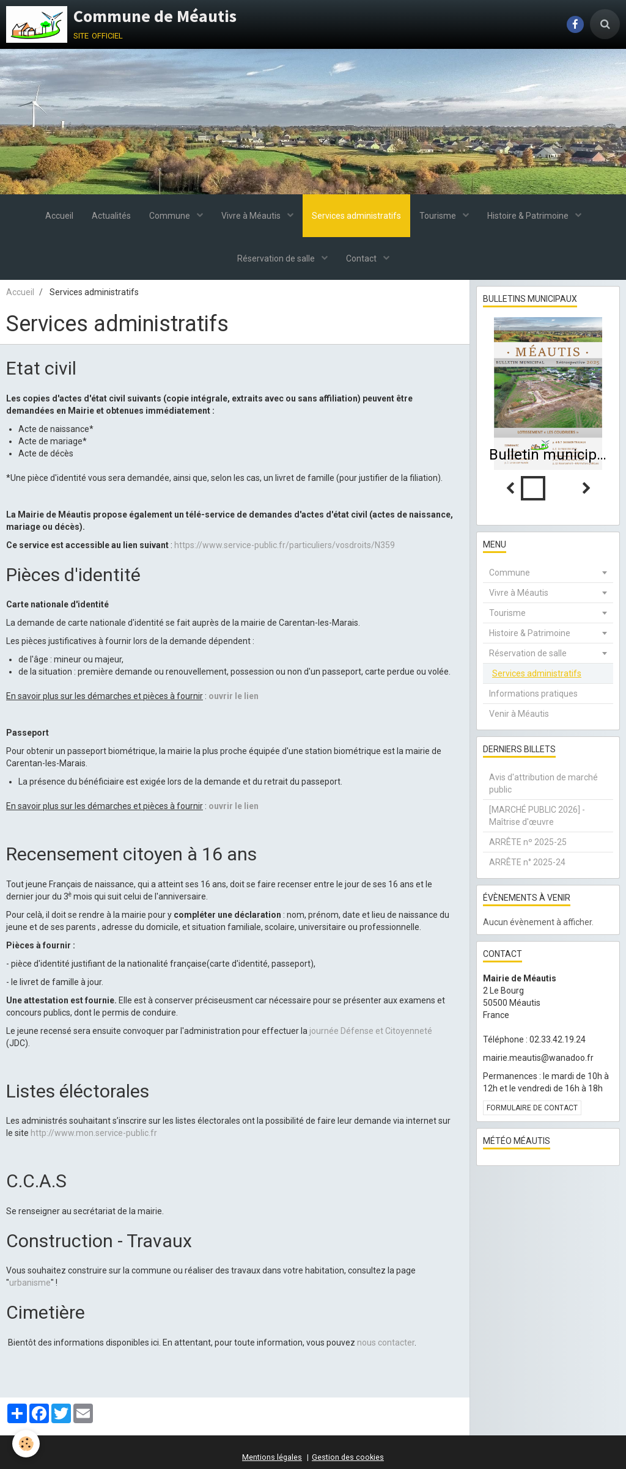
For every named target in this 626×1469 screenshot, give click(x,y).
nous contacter (385, 1342)
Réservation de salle (277, 258)
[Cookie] (26, 1443)
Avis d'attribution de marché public (543, 783)
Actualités (111, 216)
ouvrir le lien (233, 696)
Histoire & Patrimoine (528, 216)
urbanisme (30, 1283)
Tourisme (438, 216)
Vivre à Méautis (251, 216)
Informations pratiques (533, 693)
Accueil (59, 216)
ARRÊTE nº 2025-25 (528, 842)
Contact (362, 258)
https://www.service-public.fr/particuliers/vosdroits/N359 (284, 545)
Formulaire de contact (532, 1108)
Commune (170, 216)
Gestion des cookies (348, 1457)
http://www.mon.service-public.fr (94, 1133)
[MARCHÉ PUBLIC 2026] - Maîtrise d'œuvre (537, 816)
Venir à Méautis (519, 714)
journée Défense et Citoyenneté (370, 1031)
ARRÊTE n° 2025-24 (527, 862)
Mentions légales (272, 1457)
